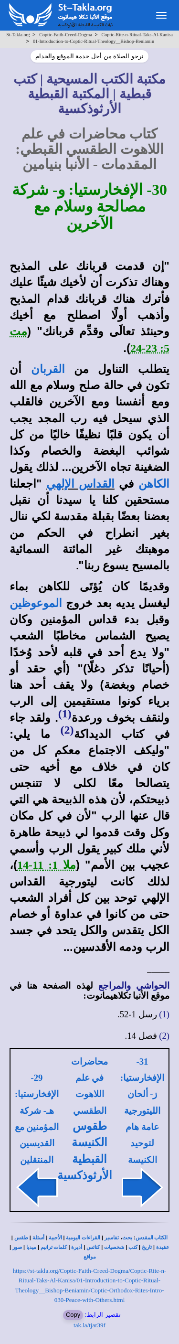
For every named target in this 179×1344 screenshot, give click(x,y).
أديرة (76, 1247)
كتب (132, 1247)
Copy (73, 1314)
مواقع (90, 1256)
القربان (48, 369)
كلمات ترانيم (54, 1247)
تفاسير (112, 1237)
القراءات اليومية (83, 1237)
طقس (21, 1237)
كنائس (93, 1247)
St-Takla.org (18, 34)
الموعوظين (36, 603)
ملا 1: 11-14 (46, 865)
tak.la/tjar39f (89, 1325)
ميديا (31, 1247)
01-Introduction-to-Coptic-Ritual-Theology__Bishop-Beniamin (93, 41)
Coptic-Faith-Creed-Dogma (65, 34)
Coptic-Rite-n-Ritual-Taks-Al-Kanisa (137, 34)
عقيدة (162, 1247)
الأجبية (55, 1237)
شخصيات (114, 1247)
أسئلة (38, 1237)
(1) (65, 713)
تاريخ (147, 1247)
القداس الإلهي (80, 484)
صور (17, 1247)
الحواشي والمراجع (133, 986)
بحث (127, 1237)
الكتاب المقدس (152, 1237)
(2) (67, 730)
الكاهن (153, 484)
